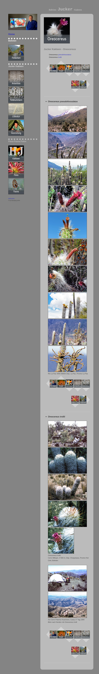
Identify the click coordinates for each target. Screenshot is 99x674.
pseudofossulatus (64, 55)
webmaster (11, 198)
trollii (60, 57)
